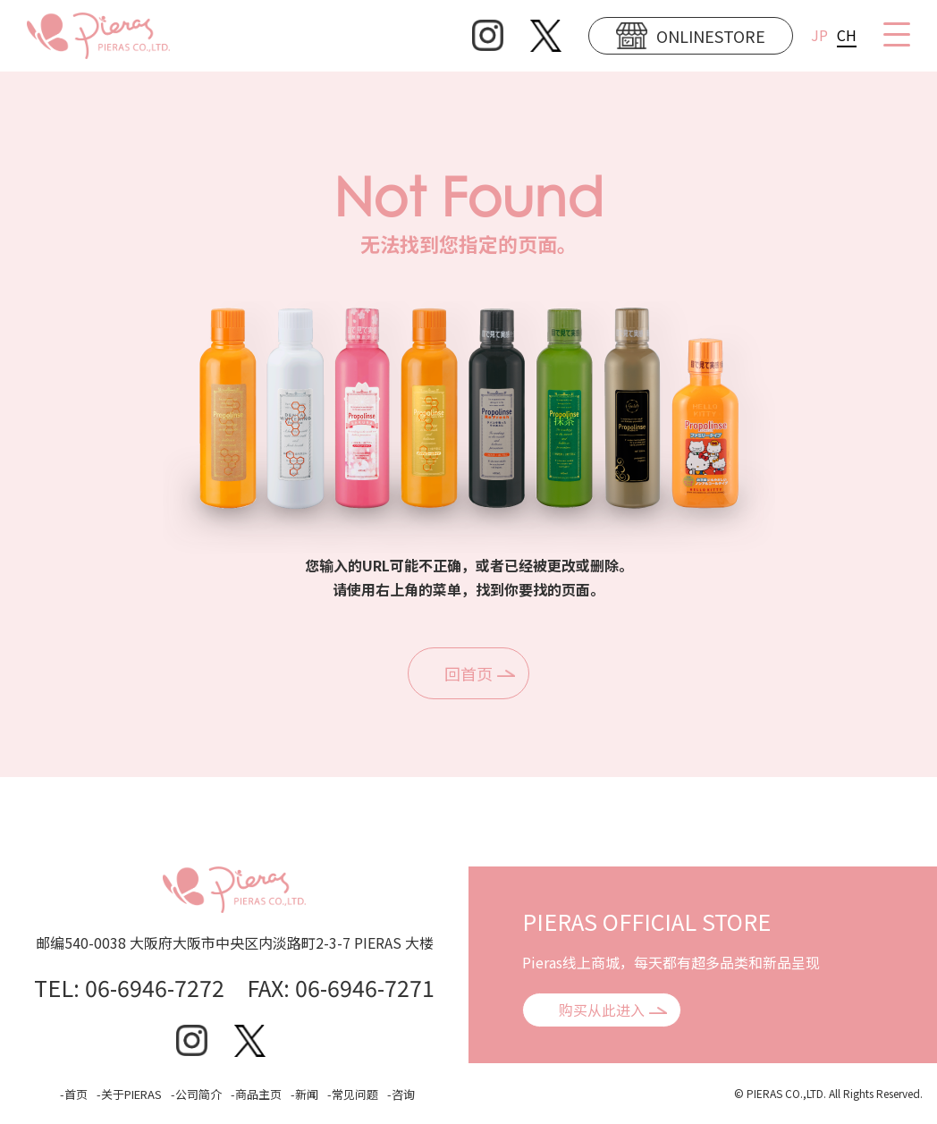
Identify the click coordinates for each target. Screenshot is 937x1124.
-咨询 (401, 1094)
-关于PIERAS (129, 1094)
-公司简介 (196, 1094)
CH (847, 35)
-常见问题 (352, 1094)
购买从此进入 (602, 1009)
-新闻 (304, 1094)
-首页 (74, 1094)
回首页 (468, 673)
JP (819, 35)
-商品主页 (256, 1094)
